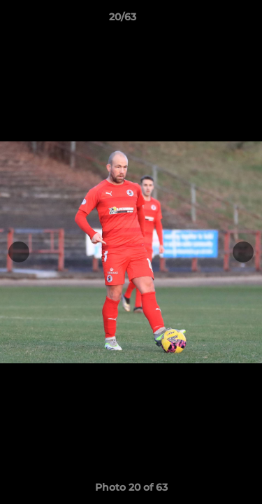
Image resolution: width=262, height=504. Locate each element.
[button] (211, 20)
